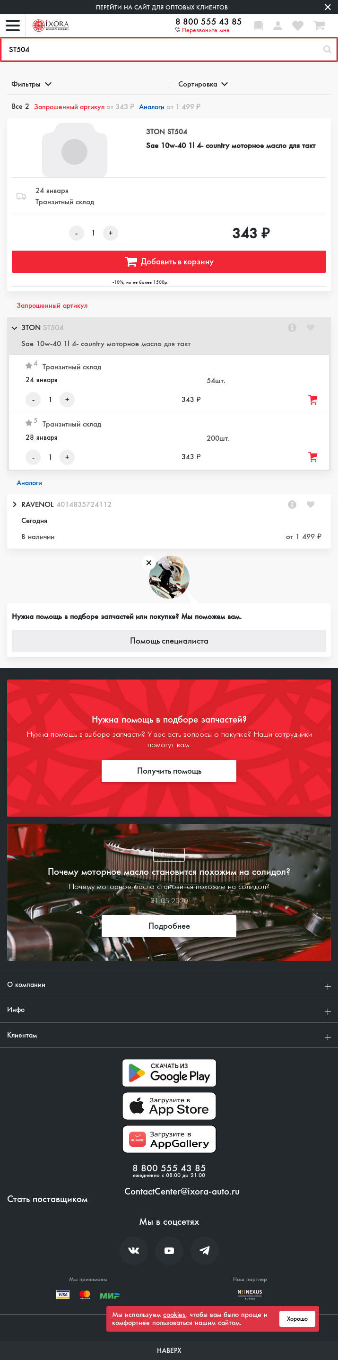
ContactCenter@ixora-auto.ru (182, 1191)
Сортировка (202, 84)
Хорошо (297, 1319)
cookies (174, 1314)
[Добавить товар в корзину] (313, 400)
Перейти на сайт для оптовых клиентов (162, 7)
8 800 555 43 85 (208, 21)
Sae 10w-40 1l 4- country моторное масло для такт (230, 145)
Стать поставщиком (47, 1199)
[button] (169, 336)
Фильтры (30, 84)
